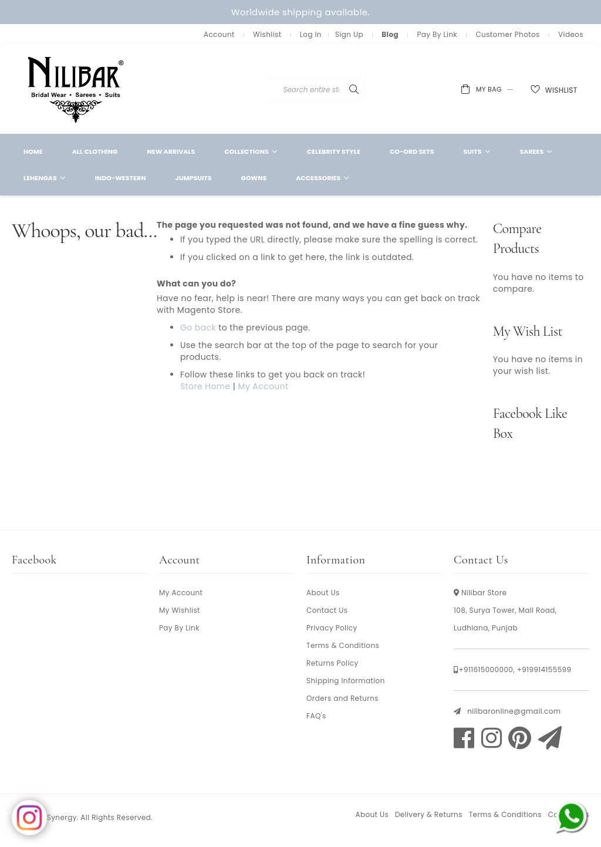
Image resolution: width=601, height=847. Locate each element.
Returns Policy (332, 663)
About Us (323, 593)
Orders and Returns (342, 698)
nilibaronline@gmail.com (514, 711)
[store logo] (76, 89)
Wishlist (267, 34)
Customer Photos (507, 34)
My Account (263, 386)
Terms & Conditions (342, 645)
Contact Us (326, 610)
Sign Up (349, 34)
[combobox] (345, 90)
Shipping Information (345, 681)
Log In (311, 34)
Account (219, 34)
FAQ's (316, 716)
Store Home (205, 386)
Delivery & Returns (428, 814)
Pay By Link (437, 34)
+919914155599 (544, 669)
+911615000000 (485, 669)
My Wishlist (179, 610)
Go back (198, 327)
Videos (570, 34)
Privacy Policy (331, 628)
